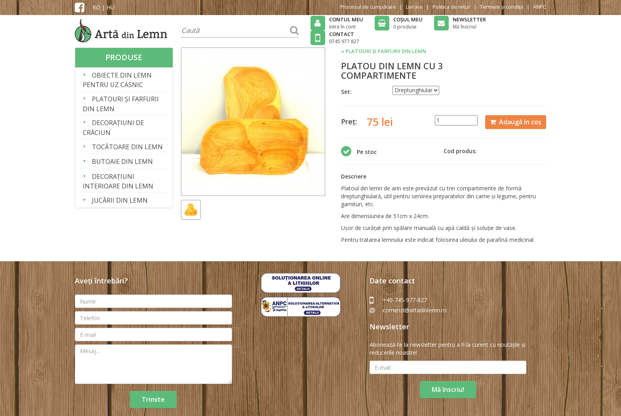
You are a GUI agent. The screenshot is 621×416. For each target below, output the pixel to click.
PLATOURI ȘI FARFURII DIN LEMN (121, 103)
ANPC (539, 6)
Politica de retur (451, 6)
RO (96, 7)
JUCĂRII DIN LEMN (115, 199)
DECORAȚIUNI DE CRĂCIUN (113, 127)
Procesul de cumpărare (368, 6)
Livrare (414, 6)
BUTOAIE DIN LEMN (118, 161)
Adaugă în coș (515, 122)
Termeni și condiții (501, 6)
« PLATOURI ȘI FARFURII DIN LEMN (383, 51)
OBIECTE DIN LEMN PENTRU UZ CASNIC (117, 79)
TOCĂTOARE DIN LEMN (123, 146)
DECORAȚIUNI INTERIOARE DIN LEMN (118, 181)
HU (110, 7)
